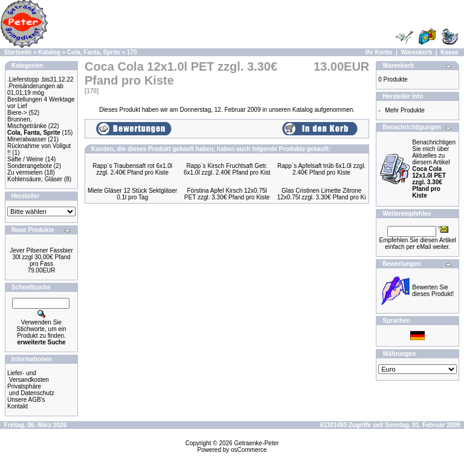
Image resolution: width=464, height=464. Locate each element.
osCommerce (248, 449)
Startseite (18, 52)
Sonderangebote (29, 166)
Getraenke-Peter (256, 443)
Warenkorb (416, 52)
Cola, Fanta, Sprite (93, 52)
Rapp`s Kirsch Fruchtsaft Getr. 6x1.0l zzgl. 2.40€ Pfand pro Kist (227, 169)
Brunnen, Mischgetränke (27, 122)
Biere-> (17, 112)
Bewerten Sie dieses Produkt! (433, 290)
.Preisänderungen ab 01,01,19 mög (35, 89)
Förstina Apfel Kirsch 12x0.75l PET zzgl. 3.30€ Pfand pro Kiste (227, 194)
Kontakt (17, 406)
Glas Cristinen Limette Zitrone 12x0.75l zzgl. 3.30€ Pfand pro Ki (321, 194)
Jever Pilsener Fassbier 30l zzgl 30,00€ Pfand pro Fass (41, 257)
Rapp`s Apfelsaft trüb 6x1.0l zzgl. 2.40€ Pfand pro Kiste (321, 169)
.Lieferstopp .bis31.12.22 (40, 79)
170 (132, 52)
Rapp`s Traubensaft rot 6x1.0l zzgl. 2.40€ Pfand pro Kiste (132, 169)
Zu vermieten (24, 172)
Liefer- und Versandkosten (28, 376)
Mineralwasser (26, 139)
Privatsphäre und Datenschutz (30, 389)
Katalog (49, 52)
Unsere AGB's (26, 399)
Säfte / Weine (25, 159)
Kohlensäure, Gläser (34, 179)
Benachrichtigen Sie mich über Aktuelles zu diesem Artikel (434, 169)
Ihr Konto (379, 52)
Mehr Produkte (405, 110)
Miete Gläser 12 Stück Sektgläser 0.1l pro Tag (132, 194)
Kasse (449, 52)
